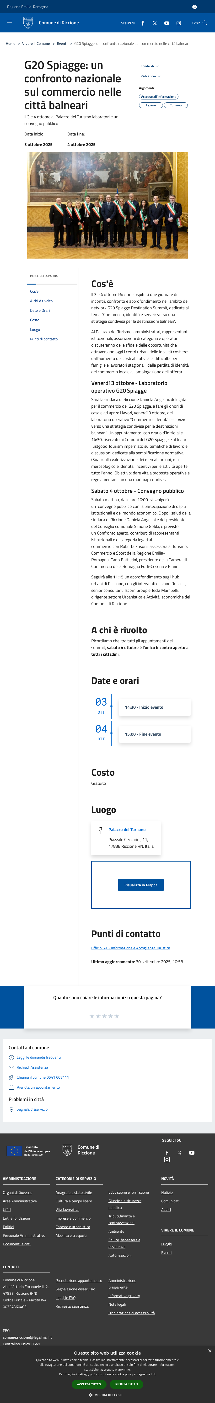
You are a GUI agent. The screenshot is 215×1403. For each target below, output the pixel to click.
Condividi (150, 66)
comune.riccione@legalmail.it (27, 1337)
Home (10, 43)
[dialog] (107, 1374)
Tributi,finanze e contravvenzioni (121, 1219)
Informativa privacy (124, 1296)
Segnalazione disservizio (75, 1289)
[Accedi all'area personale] (194, 7)
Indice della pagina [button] (44, 276)
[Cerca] (205, 23)
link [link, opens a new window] (153, 1374)
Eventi (62, 43)
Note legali (117, 1304)
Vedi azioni (151, 76)
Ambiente (116, 1231)
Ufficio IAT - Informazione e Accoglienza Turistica (130, 948)
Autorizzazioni (120, 1255)
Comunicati (170, 1201)
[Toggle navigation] (9, 22)
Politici (8, 1227)
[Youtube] (165, 23)
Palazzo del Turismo (127, 829)
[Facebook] (141, 23)
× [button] (209, 1351)
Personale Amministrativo (24, 1235)
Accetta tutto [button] (89, 1384)
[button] (107, 1395)
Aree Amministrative (20, 1201)
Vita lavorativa (67, 1209)
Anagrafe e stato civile (74, 1192)
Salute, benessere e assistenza (124, 1243)
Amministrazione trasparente (122, 1284)
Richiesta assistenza (72, 1306)
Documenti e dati (17, 1244)
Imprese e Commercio (73, 1218)
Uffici (7, 1209)
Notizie (167, 1192)
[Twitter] (153, 23)
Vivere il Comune (36, 43)
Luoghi (166, 1244)
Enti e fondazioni (16, 1218)
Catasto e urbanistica (73, 1227)
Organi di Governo (17, 1192)
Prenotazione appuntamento (79, 1280)
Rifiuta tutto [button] (126, 1384)
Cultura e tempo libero (74, 1201)
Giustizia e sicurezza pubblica (124, 1204)
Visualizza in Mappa (140, 885)
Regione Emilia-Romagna (27, 7)
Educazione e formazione (128, 1192)
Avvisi (166, 1209)
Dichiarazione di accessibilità (131, 1313)
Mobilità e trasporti (71, 1235)
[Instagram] (177, 23)
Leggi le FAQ (66, 1297)
